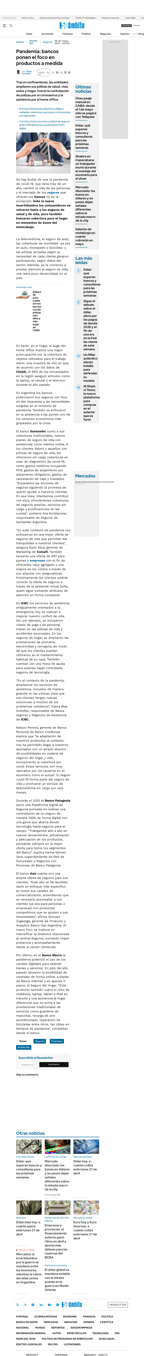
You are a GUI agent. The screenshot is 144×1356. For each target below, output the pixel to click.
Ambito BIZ (33, 42)
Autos (56, 1333)
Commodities (98, 482)
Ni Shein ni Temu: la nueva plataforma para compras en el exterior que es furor (91, 403)
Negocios (105, 33)
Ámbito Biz (24, 1047)
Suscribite (53, 1064)
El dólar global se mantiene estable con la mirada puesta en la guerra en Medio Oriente (57, 1280)
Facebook (25, 1304)
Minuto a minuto (27, 1249)
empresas (37, 560)
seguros (53, 192)
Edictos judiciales (29, 1344)
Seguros (47, 42)
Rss (117, 1333)
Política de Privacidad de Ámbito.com (67, 1338)
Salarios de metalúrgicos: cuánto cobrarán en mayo (85, 236)
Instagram (32, 1304)
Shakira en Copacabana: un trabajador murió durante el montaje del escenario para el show (86, 167)
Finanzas (68, 33)
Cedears (109, 482)
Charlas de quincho (110, 18)
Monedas (80, 482)
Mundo (40, 1327)
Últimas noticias (45, 1316)
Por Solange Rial (52, 1194)
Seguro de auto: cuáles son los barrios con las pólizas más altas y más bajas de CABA (37, 311)
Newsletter (137, 34)
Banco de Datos (27, 1322)
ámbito (20, 42)
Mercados (51, 1322)
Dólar (29, 33)
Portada (22, 1316)
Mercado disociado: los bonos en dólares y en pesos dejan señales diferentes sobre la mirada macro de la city (85, 204)
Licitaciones (72, 1344)
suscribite (126, 25)
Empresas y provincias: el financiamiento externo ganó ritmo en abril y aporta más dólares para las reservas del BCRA (56, 1241)
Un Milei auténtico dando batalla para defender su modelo (90, 368)
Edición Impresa (81, 1327)
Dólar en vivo (28, 18)
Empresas (56, 1041)
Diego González (27, 72)
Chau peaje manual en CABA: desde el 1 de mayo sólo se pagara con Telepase (85, 107)
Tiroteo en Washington (86, 18)
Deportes (58, 1327)
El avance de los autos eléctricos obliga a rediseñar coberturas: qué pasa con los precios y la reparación (44, 112)
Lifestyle (106, 1322)
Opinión (124, 33)
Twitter (17, 1305)
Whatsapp (57, 1304)
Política (86, 33)
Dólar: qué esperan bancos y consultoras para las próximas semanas (84, 136)
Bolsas (88, 482)
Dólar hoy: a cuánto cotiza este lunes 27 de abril (85, 1167)
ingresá (137, 25)
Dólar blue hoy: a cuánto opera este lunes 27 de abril (28, 1228)
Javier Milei (130, 18)
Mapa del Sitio (26, 1338)
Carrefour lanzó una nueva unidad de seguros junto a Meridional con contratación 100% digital (44, 125)
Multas (53, 1344)
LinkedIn (41, 1304)
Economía (47, 33)
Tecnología (100, 1333)
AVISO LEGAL (107, 1338)
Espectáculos (76, 1333)
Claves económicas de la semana (54, 18)
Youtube (49, 1305)
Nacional (22, 1327)
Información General (31, 1333)
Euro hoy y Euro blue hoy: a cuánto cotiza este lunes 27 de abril (85, 1230)
